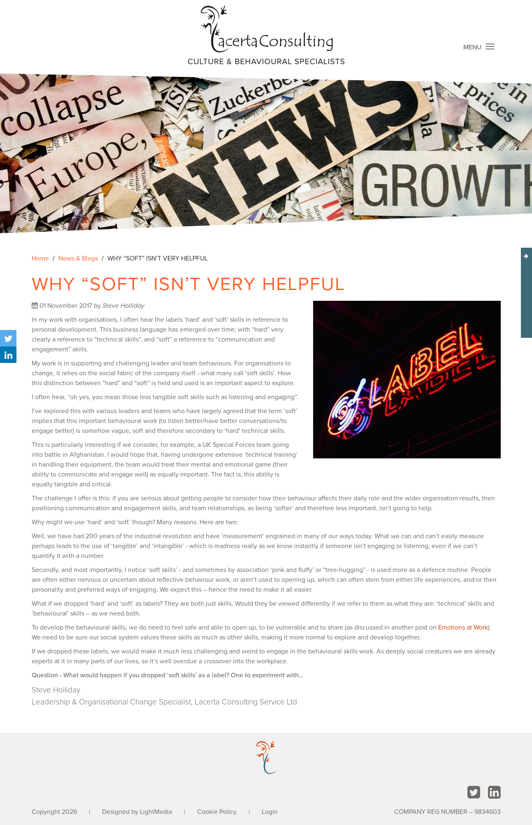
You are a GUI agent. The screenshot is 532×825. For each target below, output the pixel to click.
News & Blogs (78, 258)
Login (270, 812)
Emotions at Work (463, 627)
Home (40, 258)
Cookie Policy (217, 812)
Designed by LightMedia (137, 812)
